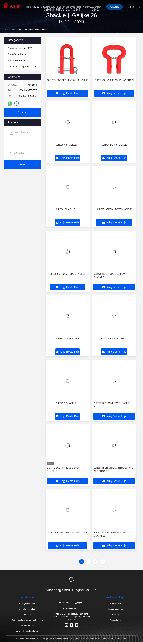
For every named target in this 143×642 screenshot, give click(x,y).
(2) (19, 54)
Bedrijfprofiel (115, 604)
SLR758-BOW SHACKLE (114, 145)
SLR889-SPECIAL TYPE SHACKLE (67, 274)
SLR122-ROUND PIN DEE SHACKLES (67, 533)
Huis (28, 7)
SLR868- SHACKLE (65, 209)
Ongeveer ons (53, 7)
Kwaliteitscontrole (115, 609)
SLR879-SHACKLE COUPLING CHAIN (114, 80)
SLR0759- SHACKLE (66, 145)
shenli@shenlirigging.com (71, 603)
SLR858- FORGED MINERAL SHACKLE (67, 80)
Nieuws (87, 7)
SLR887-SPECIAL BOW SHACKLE (114, 209)
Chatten (114, 7)
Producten (38, 7)
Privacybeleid (115, 620)
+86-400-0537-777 (71, 608)
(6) (16, 60)
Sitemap (115, 615)
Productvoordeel (72, 7)
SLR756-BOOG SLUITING (114, 339)
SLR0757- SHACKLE (66, 403)
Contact (97, 7)
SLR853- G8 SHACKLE (67, 339)
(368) (20, 48)
